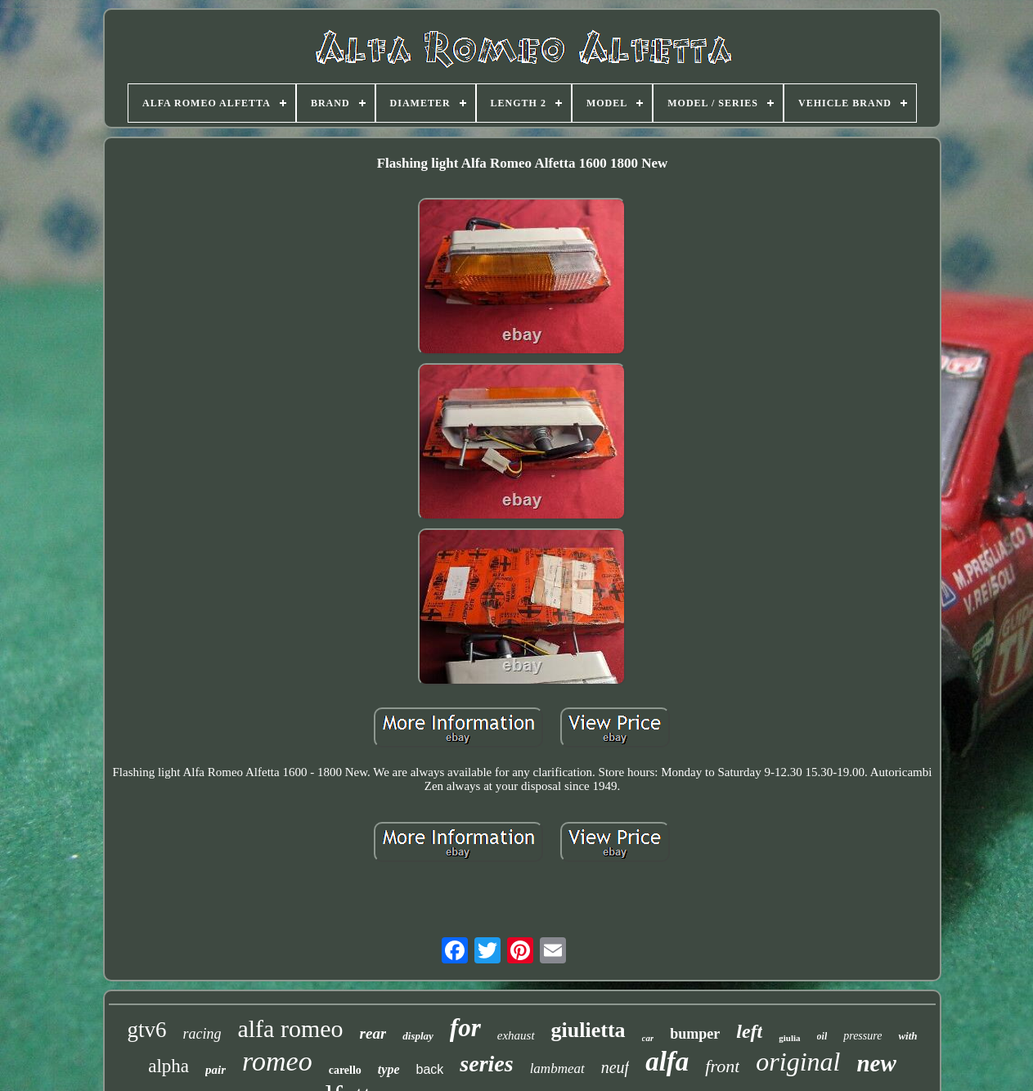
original (798, 1061)
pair (215, 1069)
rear (373, 1033)
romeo (277, 1061)
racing (201, 1034)
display (417, 1036)
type (389, 1069)
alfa (667, 1061)
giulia (789, 1038)
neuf (615, 1067)
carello (345, 1070)
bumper (695, 1034)
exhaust (516, 1035)
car (648, 1038)
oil (822, 1036)
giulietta (588, 1030)
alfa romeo (290, 1028)
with (907, 1036)
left (749, 1031)
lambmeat (557, 1068)
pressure (862, 1036)
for (465, 1027)
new (876, 1063)
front (722, 1066)
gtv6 (146, 1029)
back (430, 1069)
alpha (168, 1066)
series (486, 1063)
